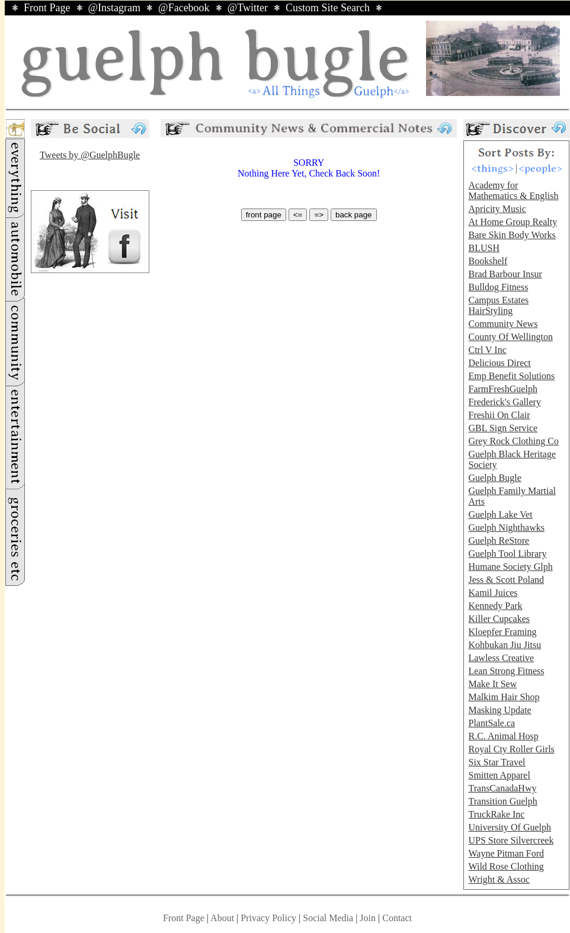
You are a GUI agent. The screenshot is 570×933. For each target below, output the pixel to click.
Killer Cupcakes (499, 619)
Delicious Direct (499, 363)
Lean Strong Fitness (506, 671)
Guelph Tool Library (507, 554)
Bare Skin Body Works (511, 235)
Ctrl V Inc (487, 350)
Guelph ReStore (498, 541)
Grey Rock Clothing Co (513, 441)
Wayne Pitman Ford (506, 853)
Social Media (328, 918)
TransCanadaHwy (502, 788)
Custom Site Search (328, 8)
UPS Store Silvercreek (510, 840)
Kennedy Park (495, 606)
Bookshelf (487, 261)
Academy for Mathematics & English (513, 190)
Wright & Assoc (498, 879)
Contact (397, 918)
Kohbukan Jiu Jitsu (504, 645)
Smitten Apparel (499, 775)
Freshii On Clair (499, 415)
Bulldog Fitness (498, 287)
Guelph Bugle (494, 478)
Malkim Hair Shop (503, 697)
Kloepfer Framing (502, 632)
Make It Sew (492, 684)
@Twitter (248, 8)
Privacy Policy (268, 918)
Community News (502, 324)
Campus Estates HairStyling (498, 305)
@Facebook (184, 8)
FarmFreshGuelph (502, 389)
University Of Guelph (509, 827)
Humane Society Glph (510, 567)
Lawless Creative (501, 658)
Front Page (47, 8)
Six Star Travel (496, 762)
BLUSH (483, 248)
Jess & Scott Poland (506, 580)
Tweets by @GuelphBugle (90, 155)
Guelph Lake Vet (500, 514)
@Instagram (114, 8)
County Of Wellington (510, 337)
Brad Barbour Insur (505, 274)
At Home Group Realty (512, 222)
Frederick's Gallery (504, 402)
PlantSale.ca (491, 723)
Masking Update (499, 710)
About (222, 918)
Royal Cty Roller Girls (511, 749)
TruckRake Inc (496, 814)
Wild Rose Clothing (505, 866)
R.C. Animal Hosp (503, 736)
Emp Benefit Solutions (511, 376)
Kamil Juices (492, 593)
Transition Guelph (502, 801)
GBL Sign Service (502, 428)
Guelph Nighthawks (506, 527)
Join (369, 918)
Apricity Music (497, 209)
